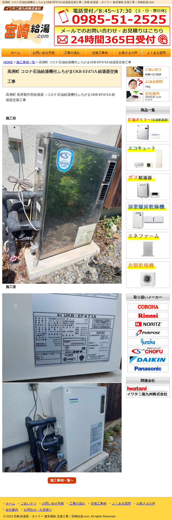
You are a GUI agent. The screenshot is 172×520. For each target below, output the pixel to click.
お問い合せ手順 (44, 53)
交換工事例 (100, 53)
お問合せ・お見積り (38, 510)
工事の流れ (72, 53)
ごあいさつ (28, 503)
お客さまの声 (128, 53)
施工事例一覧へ (62, 480)
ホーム (15, 53)
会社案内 (12, 510)
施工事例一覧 (25, 62)
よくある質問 (156, 53)
